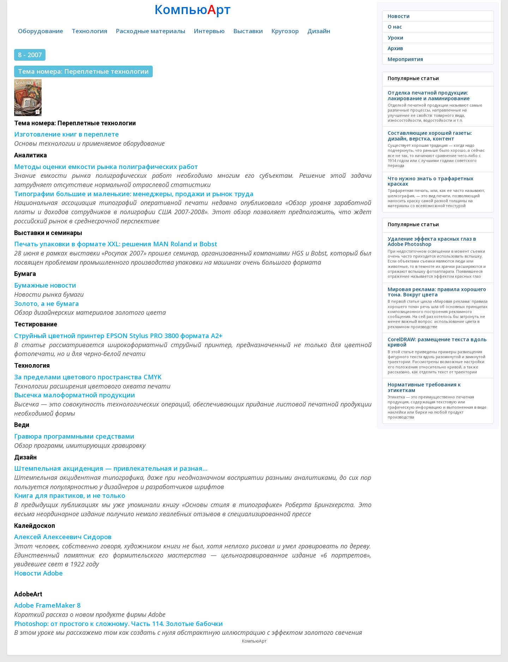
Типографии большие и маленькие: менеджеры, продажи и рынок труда (134, 193)
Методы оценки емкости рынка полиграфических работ (106, 166)
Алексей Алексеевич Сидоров (62, 536)
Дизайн (318, 31)
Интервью (209, 31)
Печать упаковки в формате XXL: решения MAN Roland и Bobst (115, 244)
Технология (89, 31)
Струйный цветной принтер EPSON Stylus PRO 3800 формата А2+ (118, 335)
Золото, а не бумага (46, 303)
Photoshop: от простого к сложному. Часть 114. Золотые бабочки (118, 623)
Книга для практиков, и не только (69, 495)
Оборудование (40, 31)
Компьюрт (193, 9)
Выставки (248, 31)
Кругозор (285, 31)
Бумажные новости (45, 285)
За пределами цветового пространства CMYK (88, 377)
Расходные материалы (150, 31)
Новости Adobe (38, 573)
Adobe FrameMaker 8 (47, 605)
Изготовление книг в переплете (66, 134)
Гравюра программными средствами (74, 436)
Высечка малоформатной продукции (74, 395)
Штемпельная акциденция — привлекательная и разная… (110, 468)
